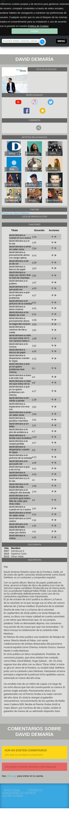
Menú (61, 41)
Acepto (34, 31)
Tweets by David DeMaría (15, 213)
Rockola (13, 51)
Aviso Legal (12, 790)
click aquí (12, 776)
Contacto (35, 790)
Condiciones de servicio (12, 793)
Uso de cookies (12, 795)
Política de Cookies (38, 26)
